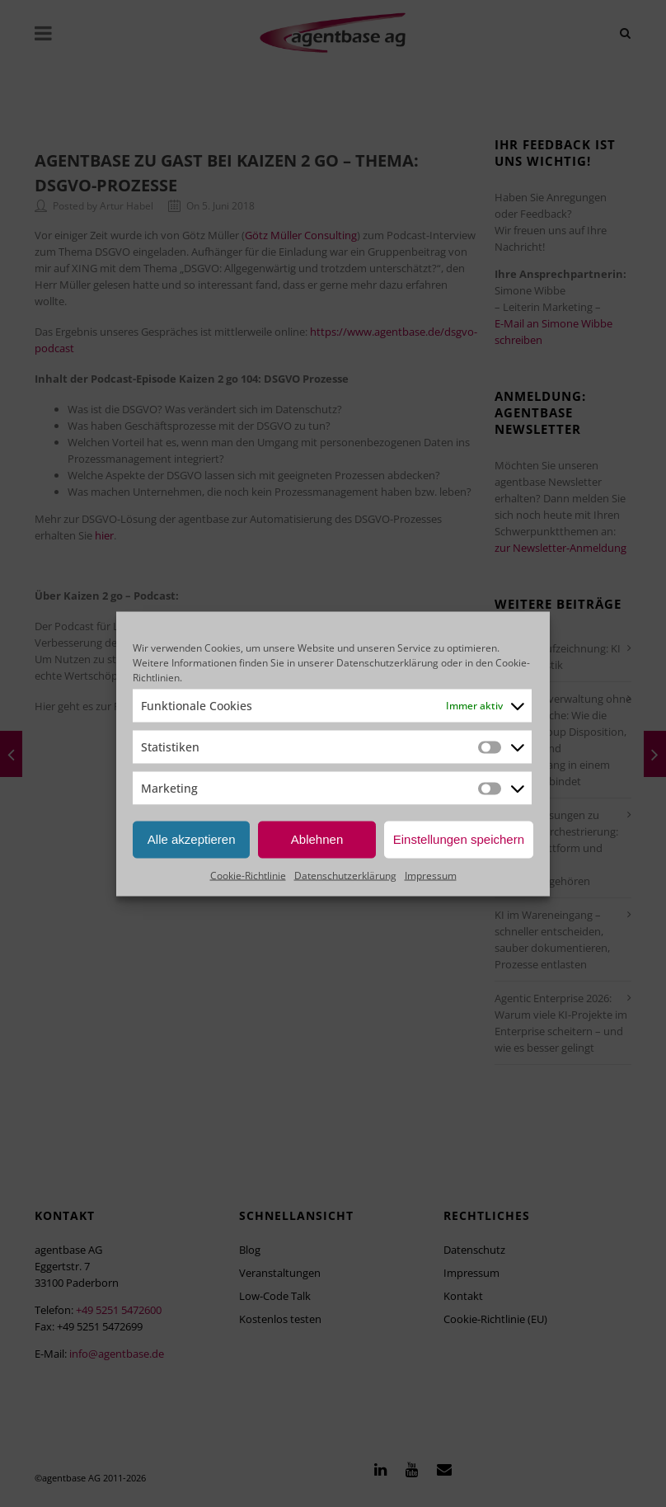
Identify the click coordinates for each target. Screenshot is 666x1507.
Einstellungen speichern (458, 839)
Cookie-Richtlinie (248, 875)
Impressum (431, 875)
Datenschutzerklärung (387, 662)
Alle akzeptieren (192, 839)
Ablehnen (317, 839)
